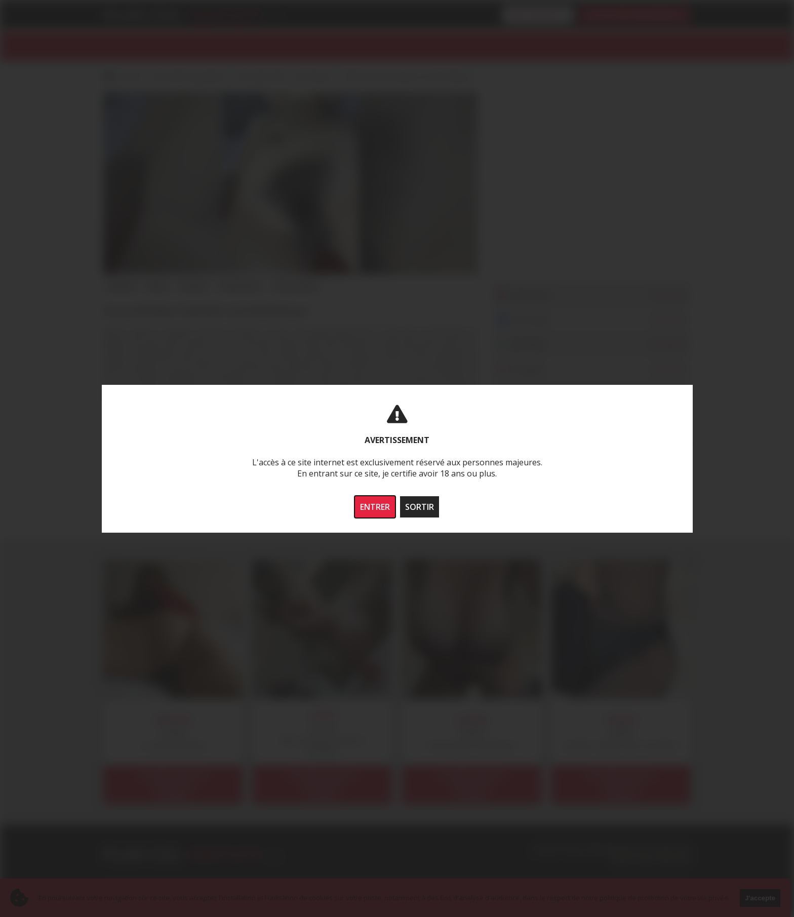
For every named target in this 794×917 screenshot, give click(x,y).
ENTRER (375, 506)
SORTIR (419, 506)
